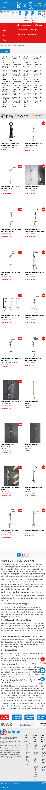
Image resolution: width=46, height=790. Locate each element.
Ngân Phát (10, 706)
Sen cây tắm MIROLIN (16, 82)
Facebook (4, 2)
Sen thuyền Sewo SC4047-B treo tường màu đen (10, 144)
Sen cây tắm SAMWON (16, 57)
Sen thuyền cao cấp (37, 82)
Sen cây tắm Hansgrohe (6, 98)
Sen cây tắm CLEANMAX (27, 61)
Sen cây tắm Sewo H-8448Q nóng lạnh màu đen (34, 230)
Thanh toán (25, 5)
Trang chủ (18, 25)
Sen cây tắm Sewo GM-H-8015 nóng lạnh (10, 187)
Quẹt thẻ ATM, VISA (43, 761)
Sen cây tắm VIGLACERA (6, 82)
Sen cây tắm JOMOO (6, 94)
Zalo (10, 2)
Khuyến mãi (32, 34)
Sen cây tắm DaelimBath (16, 74)
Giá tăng (10, 117)
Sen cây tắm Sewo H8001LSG (31, 445)
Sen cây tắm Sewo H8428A (34, 531)
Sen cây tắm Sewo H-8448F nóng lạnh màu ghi (11, 230)
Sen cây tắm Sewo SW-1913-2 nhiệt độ (33, 359)
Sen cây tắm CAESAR (6, 71)
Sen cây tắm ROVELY (27, 98)
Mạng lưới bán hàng (19, 5)
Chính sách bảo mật (36, 777)
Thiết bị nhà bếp (23, 30)
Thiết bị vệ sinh (26, 25)
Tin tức (27, 763)
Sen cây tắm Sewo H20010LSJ (31, 402)
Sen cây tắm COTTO (6, 86)
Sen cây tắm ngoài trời (38, 57)
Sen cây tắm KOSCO (16, 61)
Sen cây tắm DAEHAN (16, 90)
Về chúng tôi (28, 743)
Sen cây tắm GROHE (6, 90)
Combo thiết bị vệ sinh (38, 5)
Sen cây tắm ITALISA (38, 98)
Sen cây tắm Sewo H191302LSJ (7, 445)
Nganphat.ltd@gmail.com (12, 748)
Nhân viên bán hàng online (31, 5)
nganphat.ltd (42, 663)
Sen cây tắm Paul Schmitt (16, 101)
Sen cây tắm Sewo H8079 (10, 531)
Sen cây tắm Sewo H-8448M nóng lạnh (32, 187)
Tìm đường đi (28, 752)
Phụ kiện (34, 30)
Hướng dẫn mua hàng (36, 747)
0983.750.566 (42, 683)
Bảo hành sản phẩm (36, 761)
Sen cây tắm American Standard (6, 66)
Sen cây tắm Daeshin (16, 71)
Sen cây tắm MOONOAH (27, 65)
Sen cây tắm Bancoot (27, 71)
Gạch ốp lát (21, 34)
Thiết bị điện (38, 25)
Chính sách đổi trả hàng (36, 769)
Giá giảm (20, 117)
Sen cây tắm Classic (16, 78)
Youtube (3, 7)
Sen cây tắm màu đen (38, 78)
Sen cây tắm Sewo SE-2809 (11, 402)
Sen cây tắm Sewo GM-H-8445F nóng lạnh (34, 144)
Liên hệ (27, 747)
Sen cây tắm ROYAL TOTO (16, 86)
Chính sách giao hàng (36, 754)
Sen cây (9, 45)
